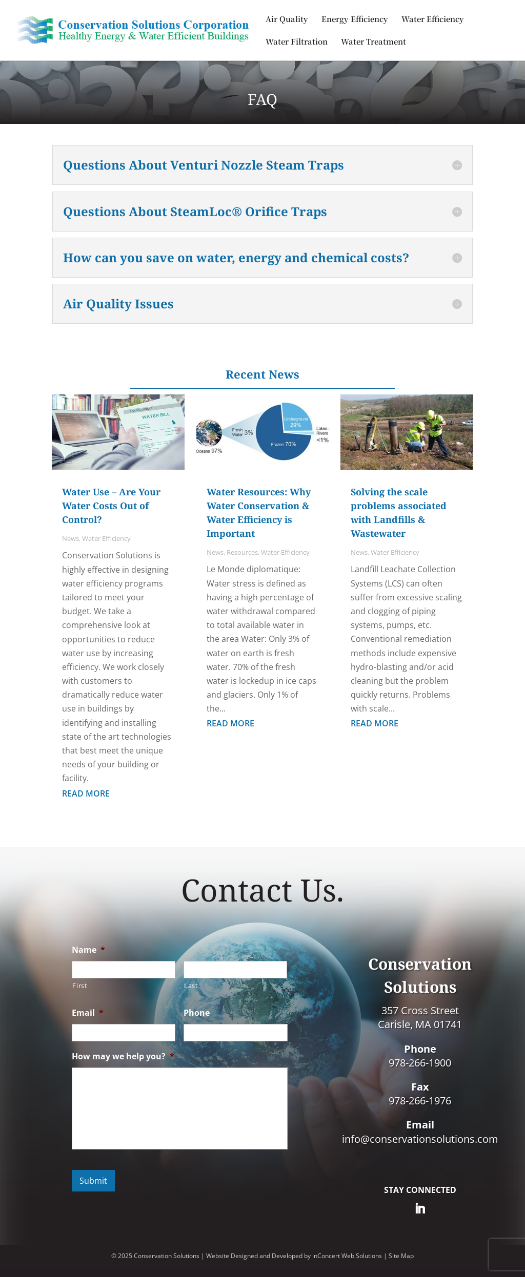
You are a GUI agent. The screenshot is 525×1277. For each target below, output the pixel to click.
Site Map (401, 1255)
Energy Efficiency (354, 19)
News (70, 538)
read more (86, 793)
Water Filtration (297, 42)
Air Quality (287, 19)
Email (88, 1013)
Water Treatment (373, 42)
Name (88, 950)
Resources (242, 552)
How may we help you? (123, 1056)
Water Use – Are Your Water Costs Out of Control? (111, 506)
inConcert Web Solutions (347, 1255)
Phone (197, 1013)
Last (191, 985)
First (79, 985)
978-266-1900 (420, 1063)
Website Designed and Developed (254, 1255)
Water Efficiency (432, 19)
